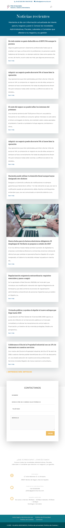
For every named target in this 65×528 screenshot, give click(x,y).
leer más (11, 61)
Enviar (50, 433)
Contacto (39, 519)
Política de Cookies (27, 519)
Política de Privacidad (43, 517)
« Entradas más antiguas (19, 372)
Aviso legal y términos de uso (22, 517)
